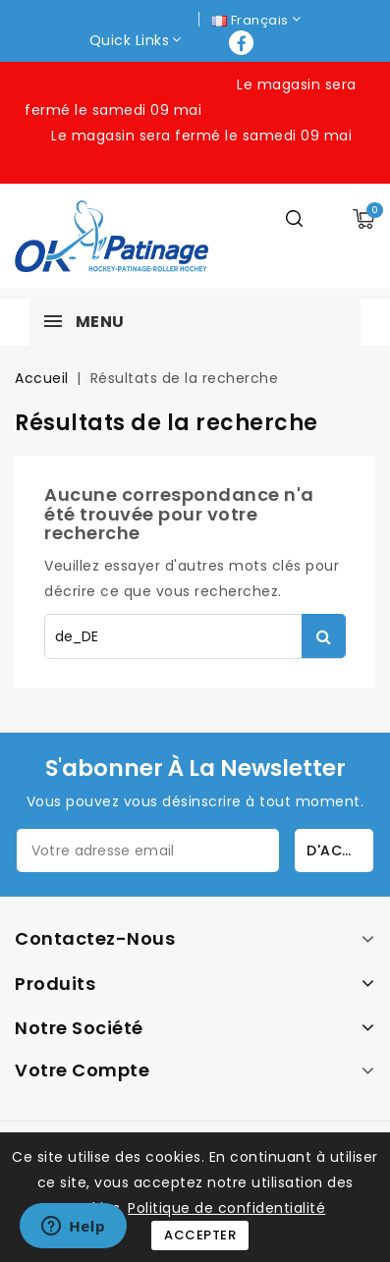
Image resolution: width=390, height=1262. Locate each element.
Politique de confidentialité (226, 1208)
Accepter (200, 1235)
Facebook (243, 42)
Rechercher (324, 636)
